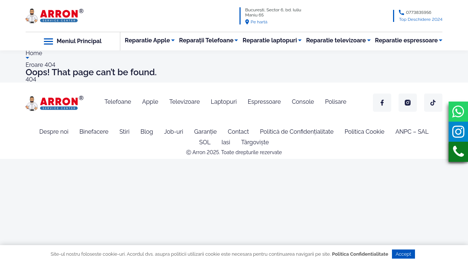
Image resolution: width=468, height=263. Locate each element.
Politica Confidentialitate (360, 254)
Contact (238, 131)
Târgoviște (255, 142)
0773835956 (418, 12)
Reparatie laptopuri (270, 40)
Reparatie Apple (147, 40)
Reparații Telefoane (206, 40)
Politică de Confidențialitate (296, 131)
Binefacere (94, 131)
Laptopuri (224, 101)
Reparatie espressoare (406, 40)
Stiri (125, 131)
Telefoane (118, 101)
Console (303, 101)
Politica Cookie (364, 131)
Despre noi (54, 131)
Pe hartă (256, 21)
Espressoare (264, 101)
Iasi (226, 142)
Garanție (205, 131)
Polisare (335, 101)
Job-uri (173, 131)
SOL (205, 142)
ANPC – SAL (412, 131)
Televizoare (184, 101)
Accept (403, 254)
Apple (150, 101)
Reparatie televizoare (336, 40)
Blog (146, 131)
